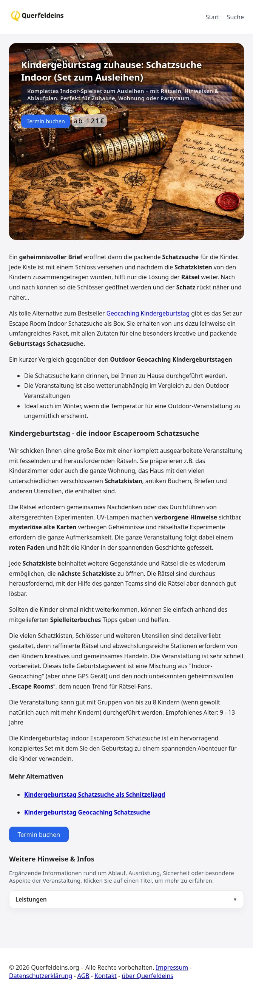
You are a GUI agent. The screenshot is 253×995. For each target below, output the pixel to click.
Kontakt (105, 976)
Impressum (172, 967)
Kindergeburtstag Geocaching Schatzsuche (87, 812)
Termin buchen (45, 121)
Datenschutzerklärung (40, 976)
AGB (83, 976)
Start (212, 17)
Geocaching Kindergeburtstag (148, 313)
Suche (235, 17)
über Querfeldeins (147, 976)
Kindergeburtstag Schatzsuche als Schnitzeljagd (94, 794)
